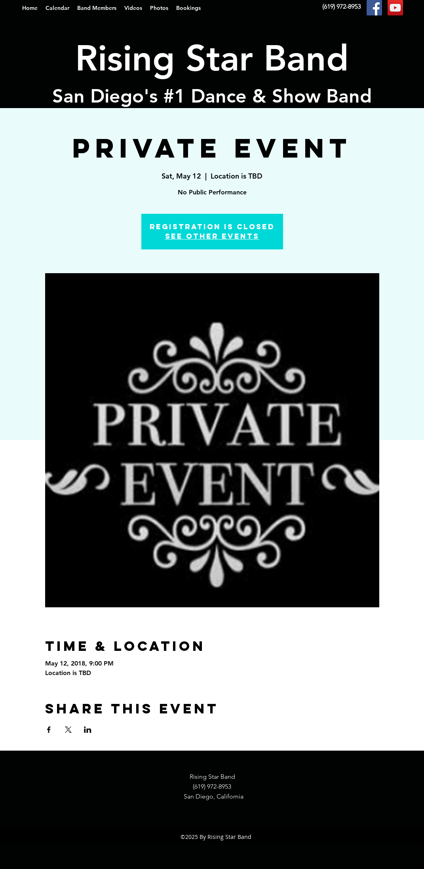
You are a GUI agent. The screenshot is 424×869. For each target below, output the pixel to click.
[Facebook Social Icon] (374, 7)
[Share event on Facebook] (49, 729)
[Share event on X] (68, 729)
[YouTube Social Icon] (395, 7)
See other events (212, 236)
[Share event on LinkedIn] (87, 729)
